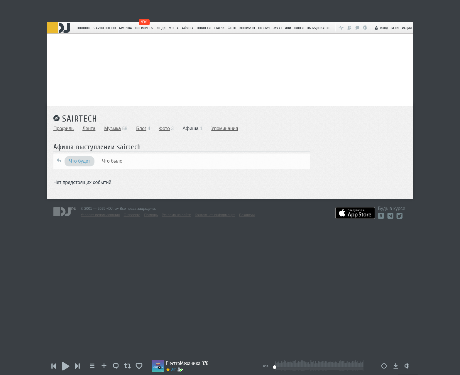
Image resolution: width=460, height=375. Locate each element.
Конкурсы (247, 28)
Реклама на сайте (176, 215)
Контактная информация (215, 215)
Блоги (299, 28)
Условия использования (100, 215)
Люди (161, 28)
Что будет (79, 160)
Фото (232, 28)
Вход (380, 28)
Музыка (125, 28)
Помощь (151, 215)
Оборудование (318, 28)
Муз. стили (282, 28)
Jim (173, 369)
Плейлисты (144, 28)
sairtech (79, 119)
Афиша (188, 28)
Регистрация (401, 28)
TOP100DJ (83, 28)
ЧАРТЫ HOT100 (105, 28)
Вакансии (247, 215)
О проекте (132, 215)
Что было (112, 160)
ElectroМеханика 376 (187, 363)
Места (174, 28)
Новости (204, 28)
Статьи (219, 28)
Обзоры (264, 28)
